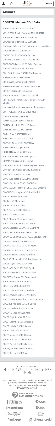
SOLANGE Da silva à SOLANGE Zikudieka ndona (24, 236)
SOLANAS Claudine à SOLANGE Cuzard (20, 232)
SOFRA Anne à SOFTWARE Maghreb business (23, 32)
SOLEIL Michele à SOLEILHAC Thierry (19, 294)
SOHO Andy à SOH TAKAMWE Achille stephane (24, 107)
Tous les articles (29, 385)
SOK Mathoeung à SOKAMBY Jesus (19, 156)
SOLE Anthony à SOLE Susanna (17, 281)
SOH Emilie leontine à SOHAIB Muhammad (22, 73)
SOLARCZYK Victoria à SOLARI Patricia (20, 250)
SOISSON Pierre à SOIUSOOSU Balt (19, 143)
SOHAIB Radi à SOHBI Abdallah (17, 77)
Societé (49, 380)
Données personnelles (18, 383)
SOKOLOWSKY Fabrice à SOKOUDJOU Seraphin (24, 187)
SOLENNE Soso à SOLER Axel (16, 312)
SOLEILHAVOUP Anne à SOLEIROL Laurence (23, 299)
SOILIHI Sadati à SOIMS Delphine (17, 129)
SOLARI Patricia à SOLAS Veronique (19, 254)
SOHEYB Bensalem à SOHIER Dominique (21, 86)
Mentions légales (15, 385)
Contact (22, 380)
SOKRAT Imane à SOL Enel (15, 196)
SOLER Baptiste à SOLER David (17, 317)
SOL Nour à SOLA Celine (14, 205)
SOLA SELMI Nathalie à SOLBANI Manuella (22, 259)
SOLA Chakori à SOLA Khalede (16, 210)
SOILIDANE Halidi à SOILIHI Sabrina (19, 125)
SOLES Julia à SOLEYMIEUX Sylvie (18, 348)
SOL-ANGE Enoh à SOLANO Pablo (18, 241)
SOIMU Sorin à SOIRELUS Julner (17, 134)
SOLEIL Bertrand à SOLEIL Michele (18, 290)
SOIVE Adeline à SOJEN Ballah (16, 147)
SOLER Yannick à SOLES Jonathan (18, 344)
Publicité (30, 380)
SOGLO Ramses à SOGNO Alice (17, 50)
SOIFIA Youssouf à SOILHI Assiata (18, 120)
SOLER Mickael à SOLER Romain (17, 335)
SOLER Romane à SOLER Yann (17, 339)
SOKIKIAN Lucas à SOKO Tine (16, 174)
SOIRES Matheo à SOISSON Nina (18, 138)
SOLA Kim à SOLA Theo (13, 214)
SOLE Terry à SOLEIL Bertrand (16, 285)
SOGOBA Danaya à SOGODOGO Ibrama (21, 59)
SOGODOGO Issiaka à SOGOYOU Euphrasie (22, 64)
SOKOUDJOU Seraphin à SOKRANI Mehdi (21, 192)
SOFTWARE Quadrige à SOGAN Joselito (20, 37)
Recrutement (40, 380)
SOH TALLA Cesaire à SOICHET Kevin (19, 111)
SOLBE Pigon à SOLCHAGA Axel (17, 263)
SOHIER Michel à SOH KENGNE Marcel (20, 95)
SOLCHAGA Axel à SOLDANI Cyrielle (19, 268)
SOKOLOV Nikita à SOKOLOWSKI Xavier (21, 183)
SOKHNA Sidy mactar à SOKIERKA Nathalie (22, 169)
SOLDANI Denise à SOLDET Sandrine (20, 272)
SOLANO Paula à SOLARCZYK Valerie (19, 245)
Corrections (41, 385)
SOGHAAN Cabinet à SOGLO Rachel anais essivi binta (26, 46)
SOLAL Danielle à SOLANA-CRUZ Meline (21, 227)
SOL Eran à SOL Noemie (14, 201)
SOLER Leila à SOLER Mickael (16, 330)
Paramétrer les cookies (37, 383)
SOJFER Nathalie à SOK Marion (17, 152)
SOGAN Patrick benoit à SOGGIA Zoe (19, 41)
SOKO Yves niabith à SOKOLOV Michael (20, 178)
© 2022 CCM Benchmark (27, 388)
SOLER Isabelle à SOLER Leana (17, 326)
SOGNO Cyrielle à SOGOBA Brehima (19, 55)
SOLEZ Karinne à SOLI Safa (15, 353)
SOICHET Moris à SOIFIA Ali (15, 116)
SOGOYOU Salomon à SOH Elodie (18, 68)
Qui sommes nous (10, 380)
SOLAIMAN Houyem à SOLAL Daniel (19, 223)
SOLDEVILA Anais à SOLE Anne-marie (20, 277)
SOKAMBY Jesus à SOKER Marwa (18, 160)
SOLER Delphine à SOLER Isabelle (18, 321)
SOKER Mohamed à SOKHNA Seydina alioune (23, 165)
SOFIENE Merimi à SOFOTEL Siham (19, 28)
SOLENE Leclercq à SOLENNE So (18, 308)
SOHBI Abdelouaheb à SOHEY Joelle (19, 81)
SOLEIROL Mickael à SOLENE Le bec (19, 303)
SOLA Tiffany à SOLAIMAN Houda (18, 219)
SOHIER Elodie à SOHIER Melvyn (17, 90)
